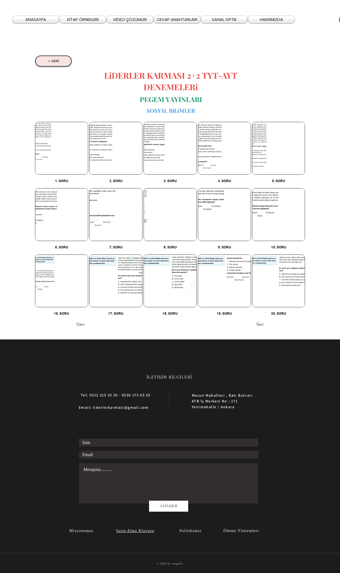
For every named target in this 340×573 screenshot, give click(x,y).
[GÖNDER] (168, 506)
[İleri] (250, 324)
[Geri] (94, 324)
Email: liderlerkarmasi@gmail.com (114, 407)
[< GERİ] (53, 61)
